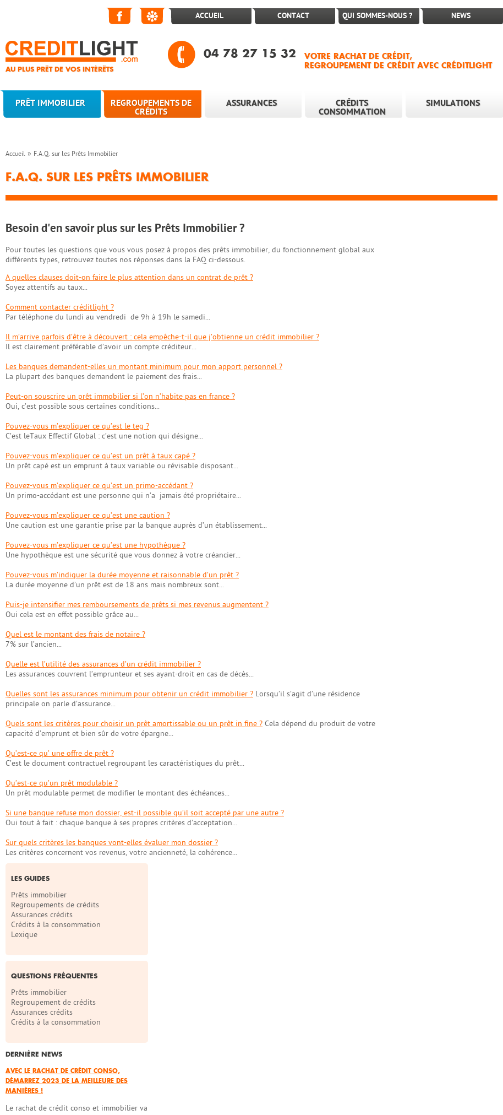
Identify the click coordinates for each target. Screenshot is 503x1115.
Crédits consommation (352, 107)
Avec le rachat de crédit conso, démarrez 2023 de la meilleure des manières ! (440, 435)
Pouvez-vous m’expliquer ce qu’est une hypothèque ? (95, 545)
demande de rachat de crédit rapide (204, 1075)
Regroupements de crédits (151, 107)
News (461, 16)
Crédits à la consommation (433, 279)
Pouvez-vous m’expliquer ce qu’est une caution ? (88, 515)
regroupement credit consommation (321, 1066)
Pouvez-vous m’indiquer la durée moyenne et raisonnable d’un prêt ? (122, 575)
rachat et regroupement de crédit (129, 1085)
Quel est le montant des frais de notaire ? (75, 634)
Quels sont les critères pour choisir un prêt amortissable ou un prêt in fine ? (134, 723)
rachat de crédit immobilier (94, 1075)
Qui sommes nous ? (219, 1010)
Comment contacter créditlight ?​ (60, 307)
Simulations (453, 103)
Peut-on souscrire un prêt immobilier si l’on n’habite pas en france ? (120, 396)
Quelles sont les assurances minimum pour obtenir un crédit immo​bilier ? (129, 694)
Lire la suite (403, 510)
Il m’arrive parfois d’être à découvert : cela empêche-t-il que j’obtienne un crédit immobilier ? (162, 337)
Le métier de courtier (41, 956)
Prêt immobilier (50, 103)
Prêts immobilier (416, 249)
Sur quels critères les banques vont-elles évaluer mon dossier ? (112, 842)
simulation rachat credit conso (206, 1066)
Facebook (120, 16)
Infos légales (357, 1010)
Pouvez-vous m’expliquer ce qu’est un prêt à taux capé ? (100, 456)
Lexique (402, 289)
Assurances (251, 103)
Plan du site (294, 1010)
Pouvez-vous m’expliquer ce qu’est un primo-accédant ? (99, 485)
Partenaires (24, 1010)
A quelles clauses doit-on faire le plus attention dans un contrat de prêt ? (129, 277)
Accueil (209, 16)
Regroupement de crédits (431, 357)
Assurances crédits (419, 269)
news (14, 967)
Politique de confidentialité (52, 1033)
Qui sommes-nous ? (377, 16)
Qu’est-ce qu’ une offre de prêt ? (60, 753)
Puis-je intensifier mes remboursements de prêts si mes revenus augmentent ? (137, 604)
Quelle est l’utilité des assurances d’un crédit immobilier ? (103, 664)
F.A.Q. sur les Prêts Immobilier (76, 154)
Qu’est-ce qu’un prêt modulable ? (62, 783)
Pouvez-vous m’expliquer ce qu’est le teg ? (77, 426)
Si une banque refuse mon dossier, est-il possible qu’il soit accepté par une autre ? (145, 813)
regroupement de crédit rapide (438, 1066)
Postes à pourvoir (95, 1010)
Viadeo (153, 16)
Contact (293, 16)
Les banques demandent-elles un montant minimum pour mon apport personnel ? (144, 366)
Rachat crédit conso (118, 1066)
